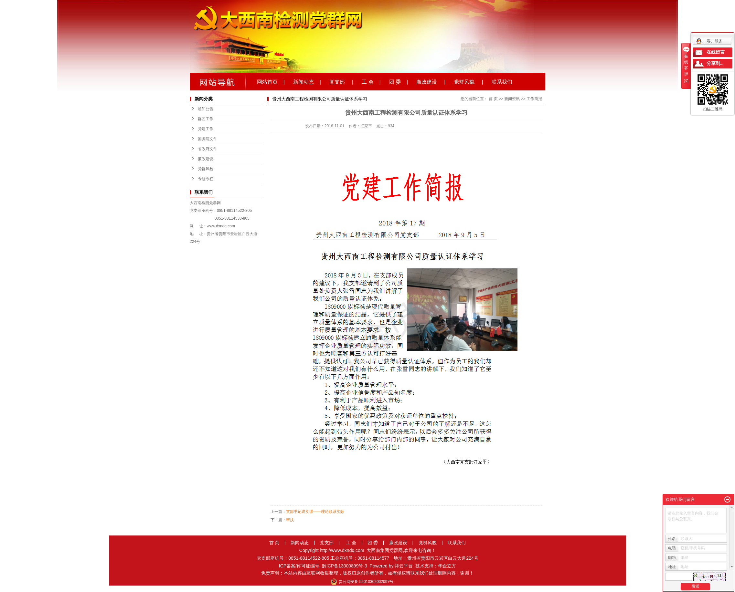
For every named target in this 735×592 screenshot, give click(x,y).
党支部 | (341, 81)
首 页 (493, 99)
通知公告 (205, 109)
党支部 (327, 542)
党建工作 (205, 129)
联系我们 (502, 81)
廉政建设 (205, 159)
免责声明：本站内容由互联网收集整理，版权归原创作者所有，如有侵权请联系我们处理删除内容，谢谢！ (367, 573)
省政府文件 (207, 149)
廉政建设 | (430, 81)
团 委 (373, 542)
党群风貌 (205, 169)
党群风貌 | (468, 81)
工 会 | (371, 81)
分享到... (715, 63)
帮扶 (290, 520)
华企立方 (447, 565)
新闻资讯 (512, 99)
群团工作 (205, 119)
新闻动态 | (307, 81)
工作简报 (534, 99)
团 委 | (398, 81)
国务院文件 (207, 139)
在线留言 (716, 52)
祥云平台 (404, 565)
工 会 (351, 542)
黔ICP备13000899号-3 (344, 565)
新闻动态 (300, 542)
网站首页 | (271, 81)
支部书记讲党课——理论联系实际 (315, 511)
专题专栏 (205, 179)
